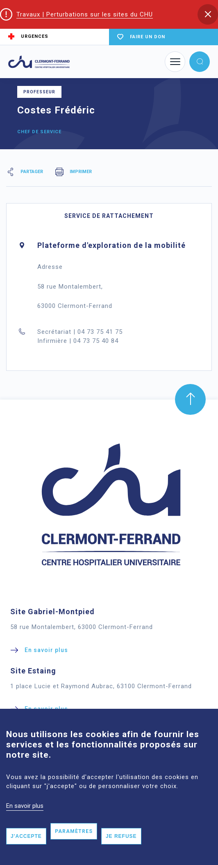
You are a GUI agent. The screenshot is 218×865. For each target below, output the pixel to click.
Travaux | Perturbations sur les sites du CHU (84, 14)
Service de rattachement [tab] (109, 216)
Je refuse (121, 843)
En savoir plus (24, 812)
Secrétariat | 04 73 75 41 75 (80, 331)
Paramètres (74, 838)
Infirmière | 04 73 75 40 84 (77, 341)
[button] (208, 14)
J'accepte (26, 843)
